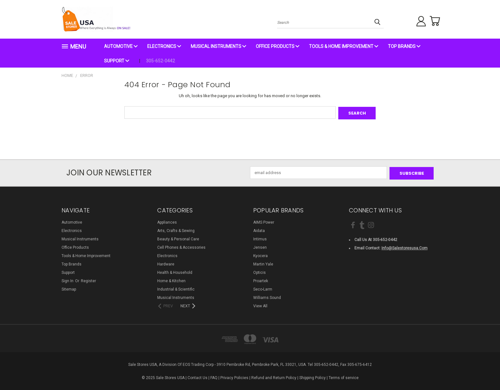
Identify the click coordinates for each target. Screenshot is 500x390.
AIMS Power (263, 221)
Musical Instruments (218, 46)
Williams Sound (267, 296)
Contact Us (197, 376)
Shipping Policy (312, 376)
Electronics (164, 46)
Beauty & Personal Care (178, 238)
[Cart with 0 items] (433, 20)
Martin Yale (263, 263)
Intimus (260, 238)
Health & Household (174, 271)
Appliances (167, 221)
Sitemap (69, 288)
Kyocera (260, 254)
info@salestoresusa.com (404, 247)
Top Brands (404, 46)
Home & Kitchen (171, 279)
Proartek (260, 279)
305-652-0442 (160, 60)
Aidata (259, 229)
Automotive (121, 46)
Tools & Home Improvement (343, 46)
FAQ (213, 376)
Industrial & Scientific (176, 288)
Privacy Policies (234, 376)
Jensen (260, 246)
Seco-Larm (262, 288)
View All (260, 304)
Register (88, 279)
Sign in (68, 279)
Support (116, 60)
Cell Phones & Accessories (181, 246)
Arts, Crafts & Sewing (176, 229)
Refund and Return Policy (273, 376)
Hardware (165, 263)
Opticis (259, 271)
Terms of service (344, 376)
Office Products (277, 46)
